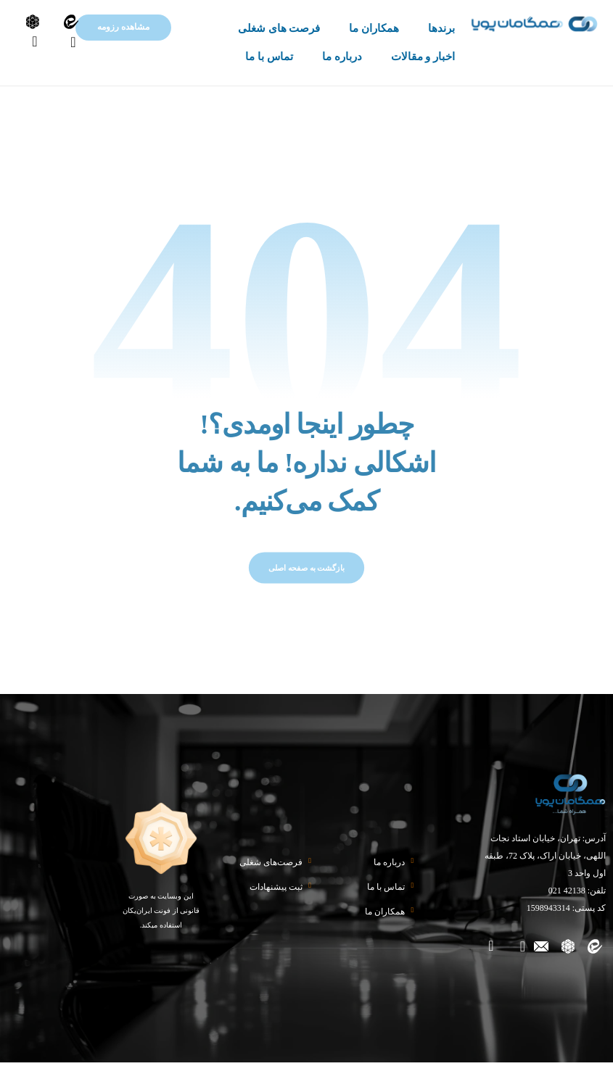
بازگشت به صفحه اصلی (306, 579)
